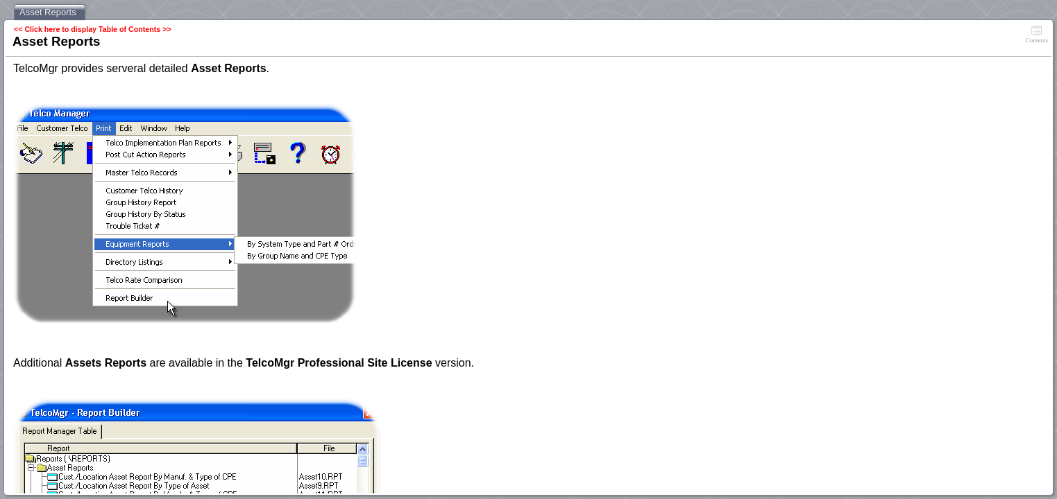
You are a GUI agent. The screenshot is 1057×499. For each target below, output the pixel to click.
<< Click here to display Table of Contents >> (92, 29)
